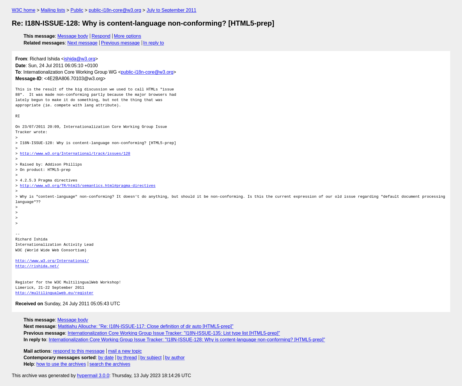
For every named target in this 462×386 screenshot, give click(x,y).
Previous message (120, 42)
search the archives (110, 364)
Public (76, 10)
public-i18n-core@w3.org (115, 10)
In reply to (153, 42)
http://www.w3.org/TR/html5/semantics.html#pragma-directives (88, 186)
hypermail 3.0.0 (93, 375)
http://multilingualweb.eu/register (54, 293)
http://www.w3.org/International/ (52, 261)
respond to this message (78, 351)
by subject (150, 357)
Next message (82, 42)
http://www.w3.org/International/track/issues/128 (75, 153)
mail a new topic (125, 351)
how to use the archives (61, 364)
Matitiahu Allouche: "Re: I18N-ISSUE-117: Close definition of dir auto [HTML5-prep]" (146, 326)
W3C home (23, 10)
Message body (72, 36)
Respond (101, 36)
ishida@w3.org (79, 58)
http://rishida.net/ (37, 266)
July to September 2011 (171, 10)
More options (127, 36)
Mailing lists (53, 10)
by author (175, 357)
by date (105, 357)
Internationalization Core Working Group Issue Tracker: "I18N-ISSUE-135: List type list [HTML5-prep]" (173, 333)
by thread (127, 357)
